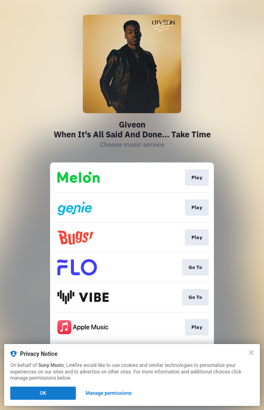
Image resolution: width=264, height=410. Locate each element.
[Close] (251, 352)
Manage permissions (109, 393)
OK (43, 393)
